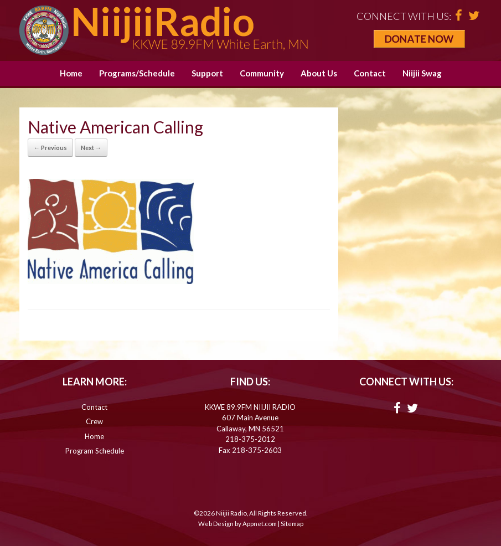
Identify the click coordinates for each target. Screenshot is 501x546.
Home (71, 73)
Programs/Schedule (137, 73)
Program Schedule (94, 450)
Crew (94, 421)
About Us (319, 73)
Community (262, 73)
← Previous (50, 147)
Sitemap (292, 523)
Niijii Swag (422, 73)
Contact (370, 73)
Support (207, 73)
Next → (91, 147)
